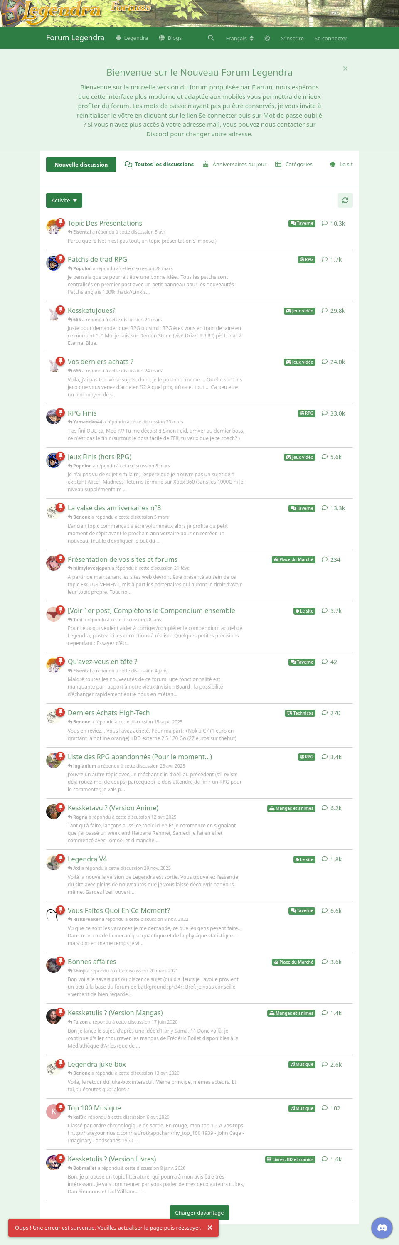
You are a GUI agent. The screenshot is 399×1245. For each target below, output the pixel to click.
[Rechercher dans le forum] (210, 37)
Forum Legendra (75, 37)
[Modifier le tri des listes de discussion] (64, 200)
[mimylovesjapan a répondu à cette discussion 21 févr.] (53, 563)
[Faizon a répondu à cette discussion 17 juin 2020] (53, 1016)
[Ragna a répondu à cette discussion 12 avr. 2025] (53, 811)
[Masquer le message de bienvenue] (345, 68)
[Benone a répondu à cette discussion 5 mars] (53, 511)
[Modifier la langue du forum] (240, 38)
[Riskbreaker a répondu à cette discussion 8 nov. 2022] (53, 914)
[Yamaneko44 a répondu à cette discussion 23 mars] (53, 416)
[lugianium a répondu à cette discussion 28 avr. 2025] (53, 760)
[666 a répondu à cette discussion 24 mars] (53, 314)
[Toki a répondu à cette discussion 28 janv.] (53, 614)
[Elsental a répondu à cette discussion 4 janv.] (53, 665)
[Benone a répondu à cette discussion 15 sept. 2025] (53, 716)
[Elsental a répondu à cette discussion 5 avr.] (53, 226)
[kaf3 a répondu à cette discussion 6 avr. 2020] (53, 1111)
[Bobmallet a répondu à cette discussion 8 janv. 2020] (53, 1162)
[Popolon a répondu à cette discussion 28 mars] (53, 263)
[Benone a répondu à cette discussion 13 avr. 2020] (53, 1067)
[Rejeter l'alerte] (209, 1227)
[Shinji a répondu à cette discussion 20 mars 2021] (53, 965)
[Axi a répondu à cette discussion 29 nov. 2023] (53, 862)
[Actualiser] (345, 200)
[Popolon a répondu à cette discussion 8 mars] (53, 460)
